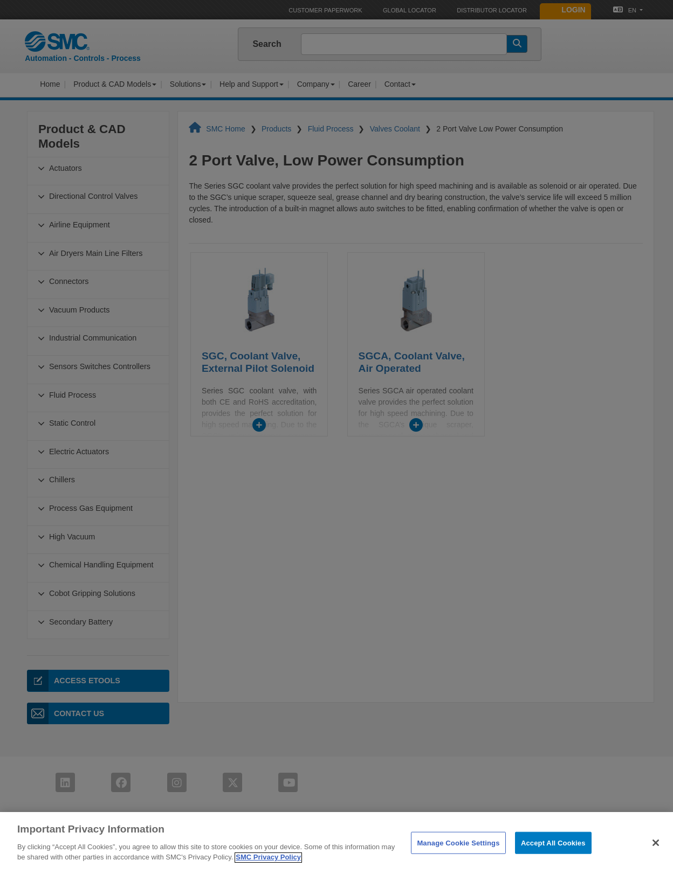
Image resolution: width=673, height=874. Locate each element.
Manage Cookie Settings (458, 858)
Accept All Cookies (553, 858)
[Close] (656, 858)
